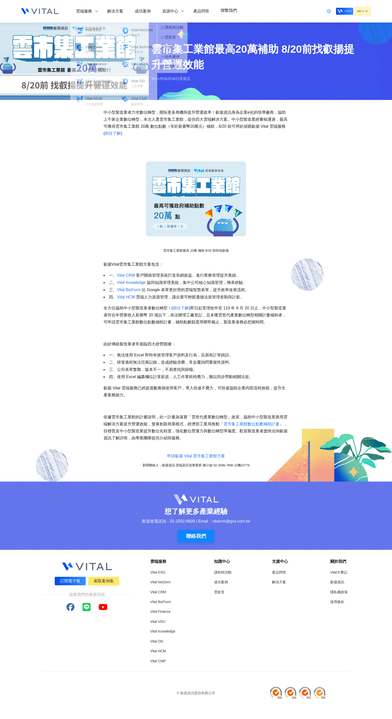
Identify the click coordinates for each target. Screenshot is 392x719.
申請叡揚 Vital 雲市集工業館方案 (196, 456)
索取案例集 (104, 580)
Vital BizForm (129, 290)
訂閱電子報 (70, 580)
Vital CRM (126, 275)
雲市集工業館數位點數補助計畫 (252, 424)
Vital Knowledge (131, 282)
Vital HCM (126, 297)
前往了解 (113, 133)
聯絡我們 (196, 536)
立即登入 (331, 11)
